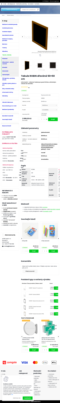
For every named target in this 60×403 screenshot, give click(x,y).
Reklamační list (53, 387)
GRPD (35, 380)
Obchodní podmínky (21, 4)
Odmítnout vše (16, 398)
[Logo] (10, 9)
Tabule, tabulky (10, 15)
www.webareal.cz (35, 401)
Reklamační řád (53, 378)
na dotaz (45, 207)
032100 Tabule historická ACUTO (36, 301)
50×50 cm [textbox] (45, 105)
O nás (4, 4)
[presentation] (22, 36)
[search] (38, 10)
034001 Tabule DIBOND (34, 294)
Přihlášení (46, 1)
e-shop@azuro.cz (9, 246)
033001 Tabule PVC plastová (36, 288)
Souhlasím (27, 398)
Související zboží (47, 211)
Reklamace (37, 394)
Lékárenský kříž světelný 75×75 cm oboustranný (48, 338)
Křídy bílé (24, 241)
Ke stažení (30, 4)
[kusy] (41, 119)
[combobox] (49, 105)
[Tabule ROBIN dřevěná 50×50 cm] (40, 36)
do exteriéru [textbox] (45, 110)
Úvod (3, 15)
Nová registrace (55, 1)
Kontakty (37, 4)
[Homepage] (1, 4)
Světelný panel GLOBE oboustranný (28, 338)
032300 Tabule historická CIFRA (36, 314)
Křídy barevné (45, 241)
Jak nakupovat (11, 4)
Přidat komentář (30, 271)
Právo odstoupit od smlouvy (36, 387)
